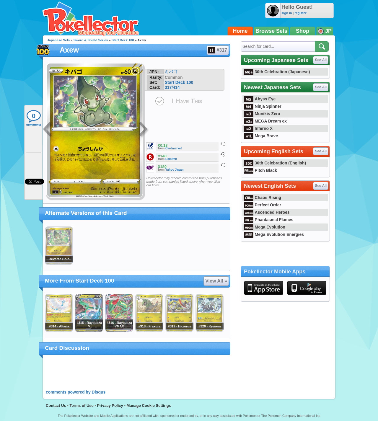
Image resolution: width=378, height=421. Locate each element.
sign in (286, 13)
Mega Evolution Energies (274, 234)
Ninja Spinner (262, 106)
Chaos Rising (262, 197)
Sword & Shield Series (91, 40)
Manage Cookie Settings (149, 405)
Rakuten (171, 159)
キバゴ (171, 71)
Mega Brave (261, 135)
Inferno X (258, 128)
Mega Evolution (264, 227)
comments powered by (75, 392)
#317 (217, 50)
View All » (216, 280)
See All (321, 60)
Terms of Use (81, 405)
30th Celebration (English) (275, 163)
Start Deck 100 (123, 40)
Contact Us (56, 405)
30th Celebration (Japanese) (277, 71)
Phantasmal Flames (268, 219)
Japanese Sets (58, 40)
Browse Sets (271, 31)
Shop (302, 31)
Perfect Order (262, 205)
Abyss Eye (260, 99)
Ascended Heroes (267, 212)
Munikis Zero (262, 113)
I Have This (187, 101)
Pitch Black (260, 170)
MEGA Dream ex (265, 121)
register (300, 13)
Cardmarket (173, 148)
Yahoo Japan (174, 169)
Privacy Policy (110, 405)
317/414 (172, 87)
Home (240, 31)
